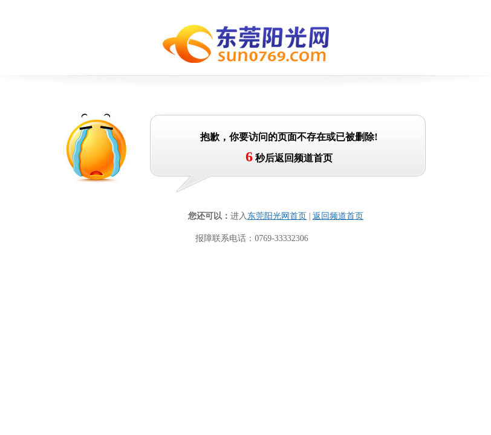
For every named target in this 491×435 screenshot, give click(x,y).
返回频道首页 (338, 216)
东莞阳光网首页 (277, 216)
